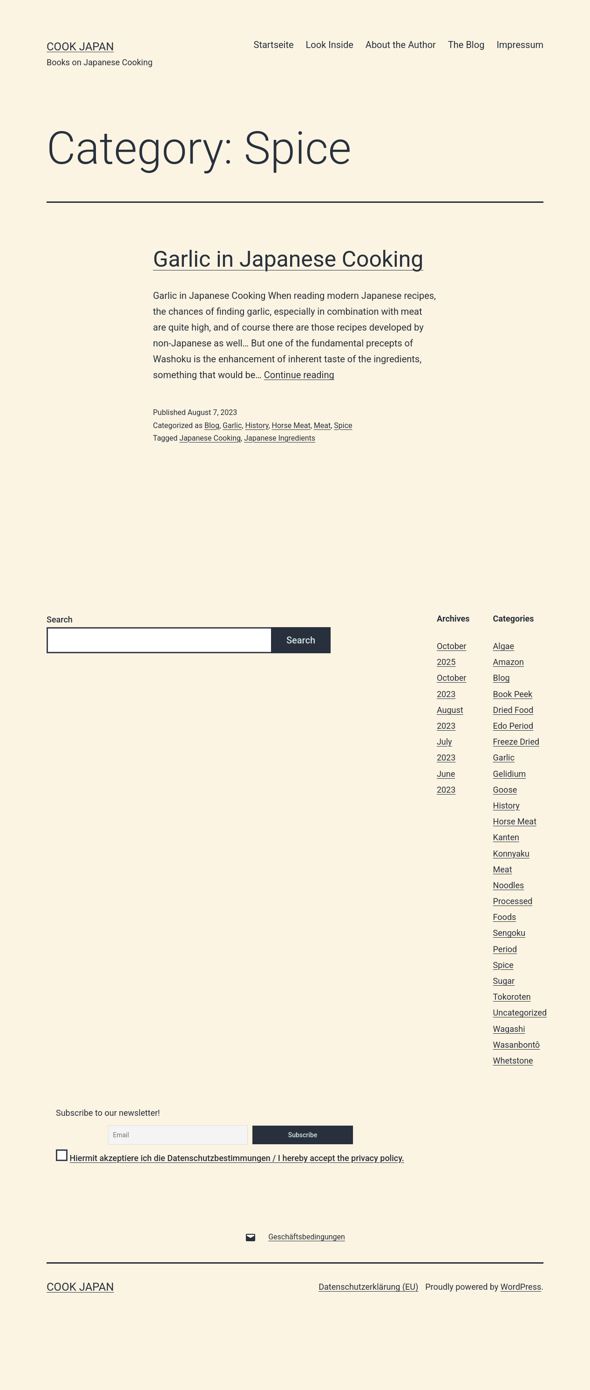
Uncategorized (520, 1012)
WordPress (521, 1287)
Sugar (504, 981)
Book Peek (513, 694)
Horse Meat (291, 425)
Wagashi (509, 1029)
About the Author (401, 44)
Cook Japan (80, 46)
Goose (505, 790)
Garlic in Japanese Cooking (288, 259)
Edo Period (513, 726)
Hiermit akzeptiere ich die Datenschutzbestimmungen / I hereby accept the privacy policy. (236, 1158)
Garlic (232, 425)
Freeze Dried (516, 742)
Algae (504, 646)
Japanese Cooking (210, 438)
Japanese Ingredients (279, 438)
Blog (211, 425)
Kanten (506, 837)
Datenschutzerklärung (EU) (368, 1287)
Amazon (508, 662)
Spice (343, 425)
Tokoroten (512, 997)
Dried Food (513, 710)
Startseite (274, 44)
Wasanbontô (516, 1045)
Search (60, 619)
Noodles (508, 885)
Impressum (519, 44)
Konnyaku (511, 853)
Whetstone (513, 1060)
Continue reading (299, 374)
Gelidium (509, 774)
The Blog (466, 44)
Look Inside (329, 44)
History (256, 425)
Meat (322, 425)
